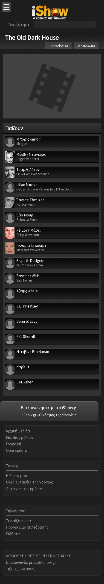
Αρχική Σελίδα (18, 431)
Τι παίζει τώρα (18, 520)
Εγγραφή (13, 443)
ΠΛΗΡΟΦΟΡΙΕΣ (58, 46)
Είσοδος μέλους (20, 437)
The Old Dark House (32, 37)
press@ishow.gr (42, 562)
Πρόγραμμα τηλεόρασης (27, 527)
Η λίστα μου (16, 475)
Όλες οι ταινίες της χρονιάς (29, 482)
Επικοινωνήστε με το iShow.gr (49, 407)
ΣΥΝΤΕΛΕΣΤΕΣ (86, 46)
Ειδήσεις (13, 533)
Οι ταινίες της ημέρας (24, 488)
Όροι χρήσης (17, 450)
